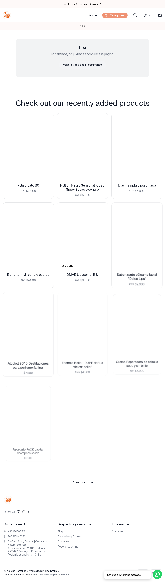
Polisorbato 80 (28, 179)
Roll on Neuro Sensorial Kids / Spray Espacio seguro (82, 178)
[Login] (147, 15)
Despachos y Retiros (69, 536)
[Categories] (115, 15)
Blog (60, 531)
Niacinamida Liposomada (137, 174)
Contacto (63, 541)
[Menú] (90, 15)
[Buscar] (135, 15)
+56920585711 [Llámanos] (14, 531)
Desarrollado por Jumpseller (54, 574)
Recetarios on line (68, 546)
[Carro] (160, 15)
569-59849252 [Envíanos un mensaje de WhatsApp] (15, 536)
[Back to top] (83, 482)
